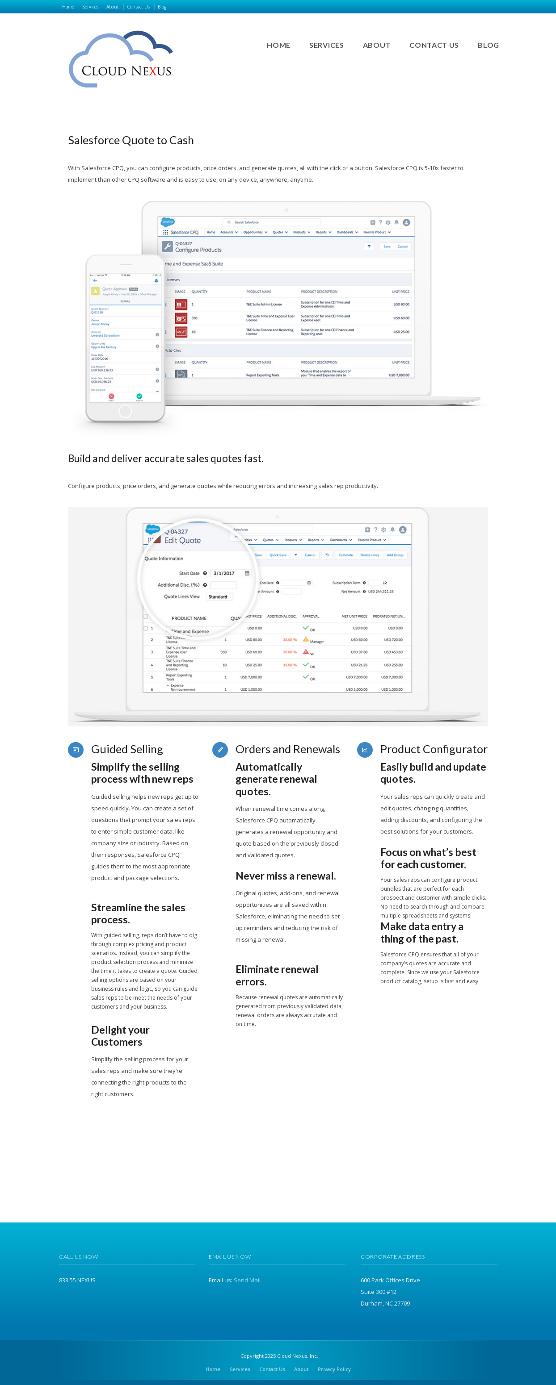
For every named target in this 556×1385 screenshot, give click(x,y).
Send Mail (247, 1280)
